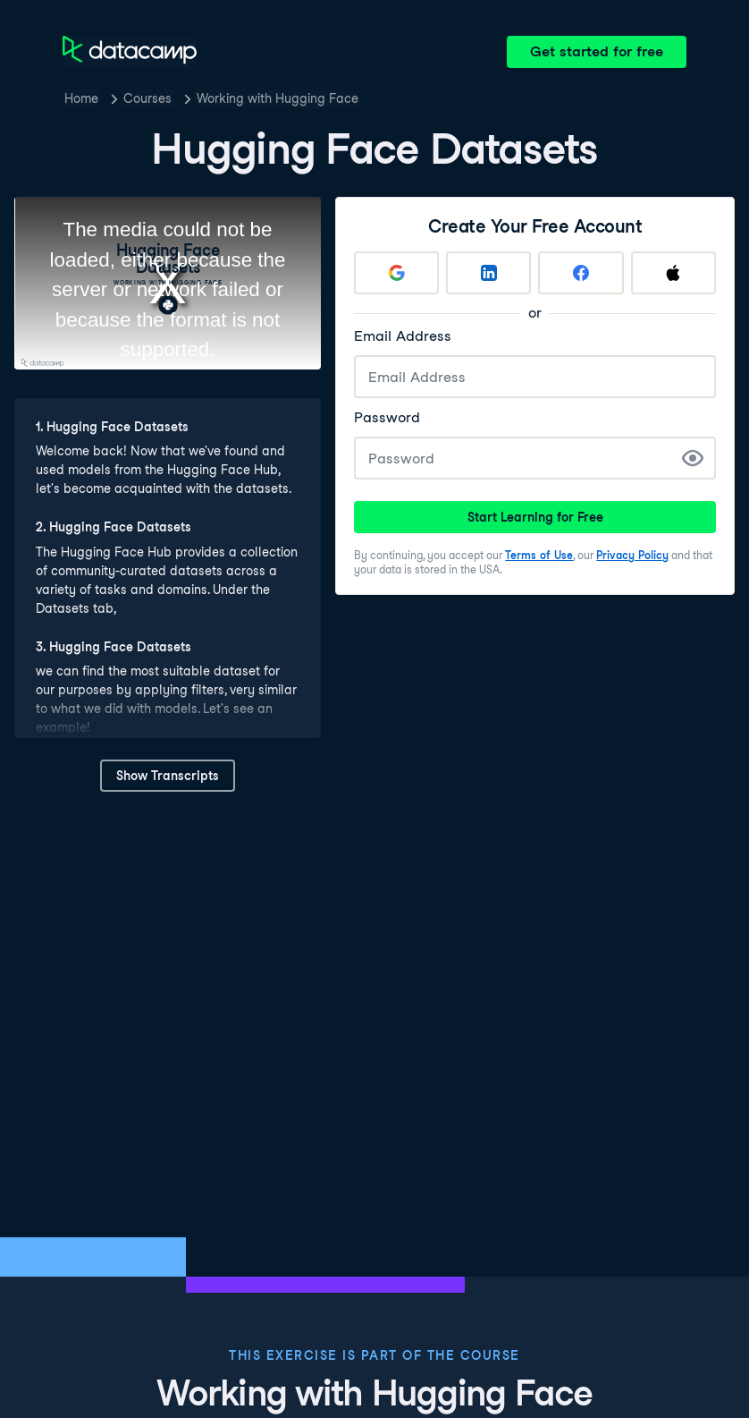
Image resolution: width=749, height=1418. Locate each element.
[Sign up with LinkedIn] (489, 272)
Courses (147, 98)
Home (81, 98)
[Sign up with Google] (396, 272)
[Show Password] (693, 458)
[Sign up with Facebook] (581, 272)
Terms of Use (539, 555)
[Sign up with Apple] (673, 272)
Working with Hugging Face (277, 98)
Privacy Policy (632, 555)
